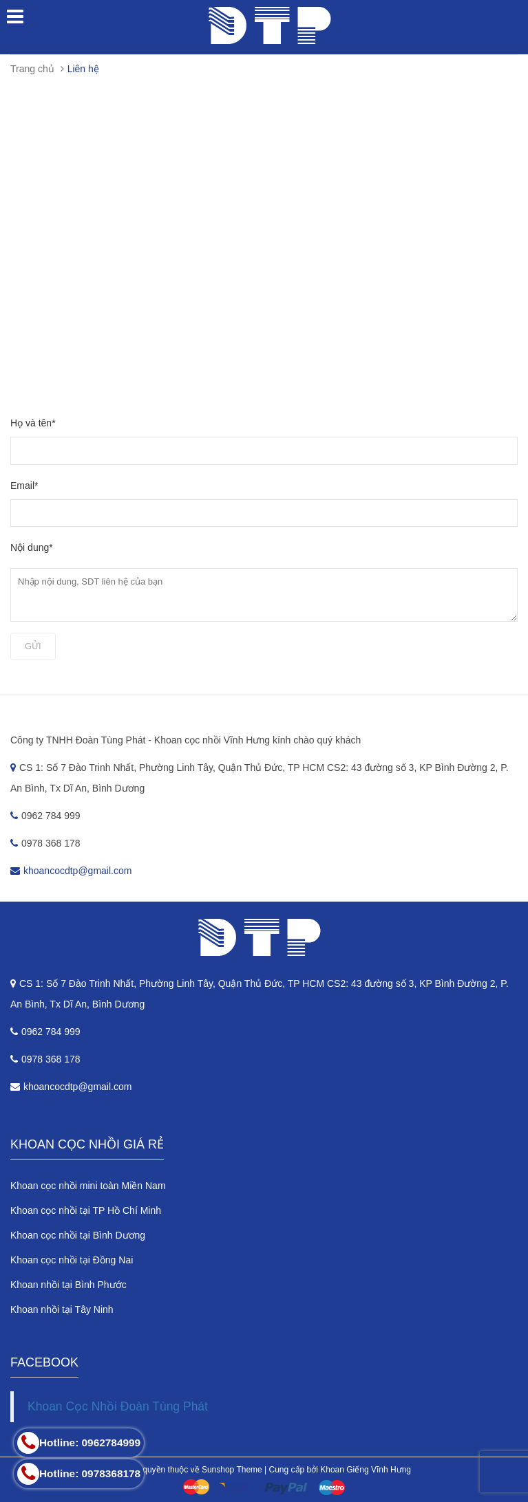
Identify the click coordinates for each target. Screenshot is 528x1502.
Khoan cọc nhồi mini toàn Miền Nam (88, 1185)
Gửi (33, 646)
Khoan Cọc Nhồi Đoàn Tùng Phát (118, 1406)
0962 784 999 (45, 1031)
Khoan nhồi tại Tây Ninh (62, 1309)
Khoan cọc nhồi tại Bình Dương (77, 1235)
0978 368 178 (45, 1059)
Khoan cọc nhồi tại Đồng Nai (71, 1259)
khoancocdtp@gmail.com (77, 870)
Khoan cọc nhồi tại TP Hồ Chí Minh (85, 1210)
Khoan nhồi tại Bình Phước (68, 1284)
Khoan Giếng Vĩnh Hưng (365, 1469)
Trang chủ (32, 68)
